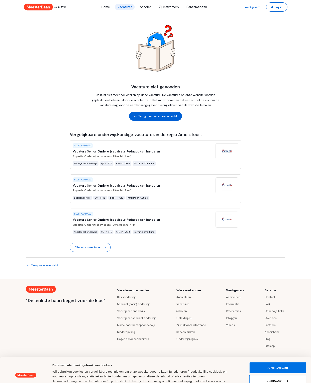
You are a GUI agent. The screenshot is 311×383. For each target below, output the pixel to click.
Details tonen (61, 375)
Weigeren (277, 372)
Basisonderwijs (126, 297)
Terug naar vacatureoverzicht (155, 116)
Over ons (271, 318)
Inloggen (231, 318)
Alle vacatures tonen (90, 247)
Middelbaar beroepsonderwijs (136, 325)
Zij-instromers (169, 7)
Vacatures (124, 7)
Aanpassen (277, 358)
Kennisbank (272, 332)
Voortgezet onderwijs (131, 311)
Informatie (232, 304)
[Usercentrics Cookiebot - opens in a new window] (25, 375)
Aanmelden (183, 297)
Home (105, 7)
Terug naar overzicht (42, 265)
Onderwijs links (274, 311)
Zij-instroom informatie (191, 325)
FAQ (267, 304)
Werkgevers (252, 7)
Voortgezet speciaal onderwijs (136, 318)
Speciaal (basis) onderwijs (133, 304)
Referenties (233, 311)
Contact (270, 297)
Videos (230, 325)
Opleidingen (184, 318)
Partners (270, 325)
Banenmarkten (196, 7)
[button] (276, 7)
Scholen (145, 7)
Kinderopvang (126, 332)
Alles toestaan (277, 345)
